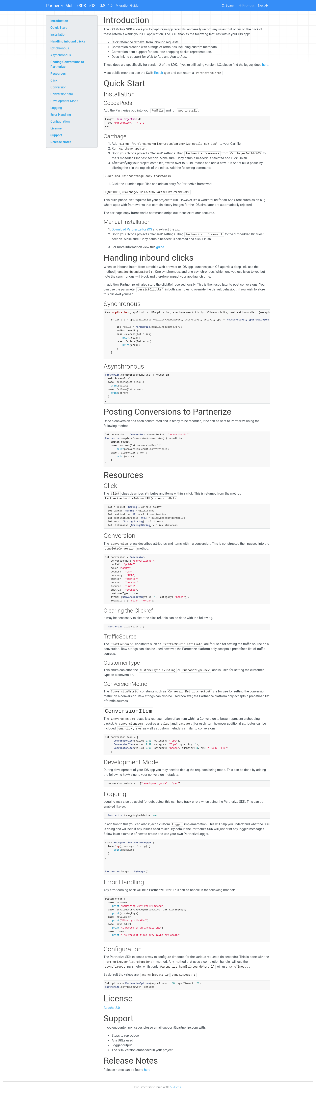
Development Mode (64, 101)
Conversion (58, 87)
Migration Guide (127, 5)
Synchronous (59, 48)
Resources (58, 73)
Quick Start (58, 28)
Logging (56, 108)
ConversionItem (61, 94)
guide (160, 247)
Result (158, 73)
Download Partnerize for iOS (132, 229)
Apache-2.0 (112, 1008)
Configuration (60, 121)
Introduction (59, 21)
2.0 (102, 5)
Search (228, 5)
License (56, 128)
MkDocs (175, 1087)
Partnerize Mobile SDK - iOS (71, 5)
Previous (247, 5)
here (265, 65)
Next (263, 5)
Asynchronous (60, 55)
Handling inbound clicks (67, 41)
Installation (58, 34)
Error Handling (60, 115)
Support (56, 135)
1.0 (110, 5)
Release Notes (60, 142)
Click (53, 80)
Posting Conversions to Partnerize (67, 64)
